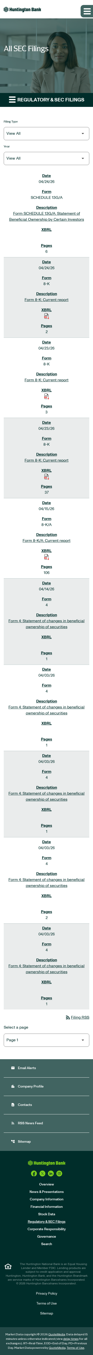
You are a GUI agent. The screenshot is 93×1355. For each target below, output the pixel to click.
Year (7, 146)
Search (46, 1244)
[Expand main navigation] (87, 11)
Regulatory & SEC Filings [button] (46, 99)
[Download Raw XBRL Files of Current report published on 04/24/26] (47, 316)
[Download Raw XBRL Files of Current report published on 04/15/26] (47, 557)
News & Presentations (47, 1192)
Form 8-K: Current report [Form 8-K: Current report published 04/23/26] (46, 380)
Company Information (46, 1199)
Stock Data (46, 1214)
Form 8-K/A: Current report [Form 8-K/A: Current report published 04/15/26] (46, 541)
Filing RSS (77, 1017)
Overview (46, 1184)
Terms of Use (46, 1303)
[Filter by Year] (46, 158)
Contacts (21, 1105)
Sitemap (21, 1141)
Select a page (16, 1027)
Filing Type (11, 121)
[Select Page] (46, 1040)
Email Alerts (23, 1068)
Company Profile (27, 1086)
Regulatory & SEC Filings (46, 1222)
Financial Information (47, 1207)
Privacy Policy (46, 1293)
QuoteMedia (56, 1334)
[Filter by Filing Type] (46, 133)
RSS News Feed (27, 1123)
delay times (71, 1338)
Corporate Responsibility (47, 1229)
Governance (46, 1236)
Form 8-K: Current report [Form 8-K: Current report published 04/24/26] (46, 300)
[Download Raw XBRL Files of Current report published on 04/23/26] (47, 396)
